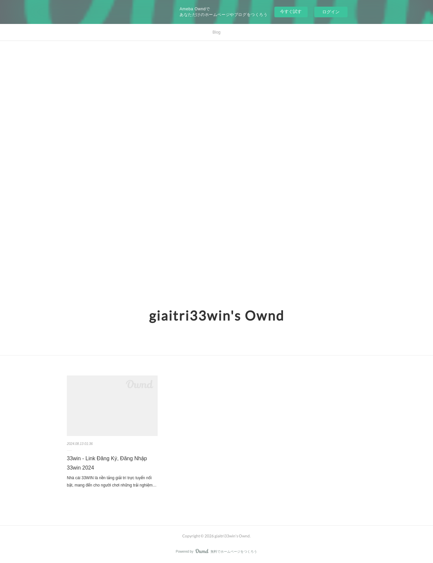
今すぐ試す (291, 11)
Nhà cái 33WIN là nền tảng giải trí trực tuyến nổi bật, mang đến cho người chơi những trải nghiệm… (112, 482)
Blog (216, 32)
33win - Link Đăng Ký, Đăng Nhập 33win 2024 (107, 463)
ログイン (331, 11)
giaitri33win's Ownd (216, 316)
